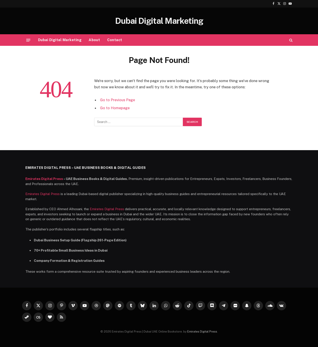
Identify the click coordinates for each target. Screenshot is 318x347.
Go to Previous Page (117, 100)
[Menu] (28, 40)
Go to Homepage (115, 108)
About (94, 40)
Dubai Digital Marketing (60, 40)
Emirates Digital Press (44, 179)
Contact (114, 40)
